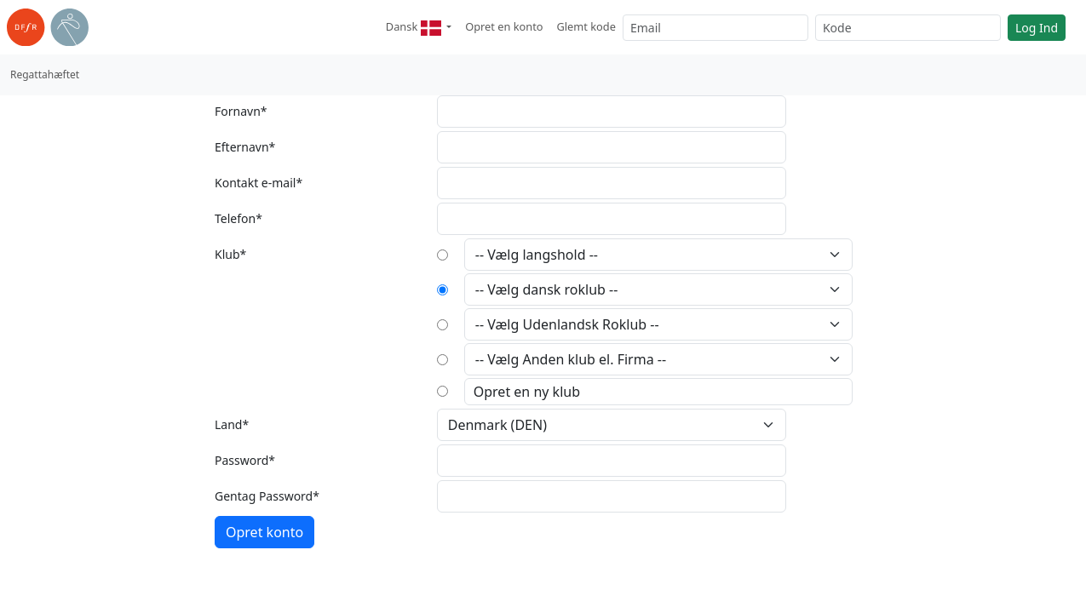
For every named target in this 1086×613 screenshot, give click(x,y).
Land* (232, 424)
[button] (418, 27)
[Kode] (908, 27)
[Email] (715, 27)
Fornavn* (241, 111)
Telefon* (238, 218)
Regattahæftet (44, 74)
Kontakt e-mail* (258, 183)
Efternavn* (245, 147)
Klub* (230, 254)
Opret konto (264, 532)
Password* (245, 460)
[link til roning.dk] (48, 27)
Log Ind (1036, 28)
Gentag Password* (267, 496)
